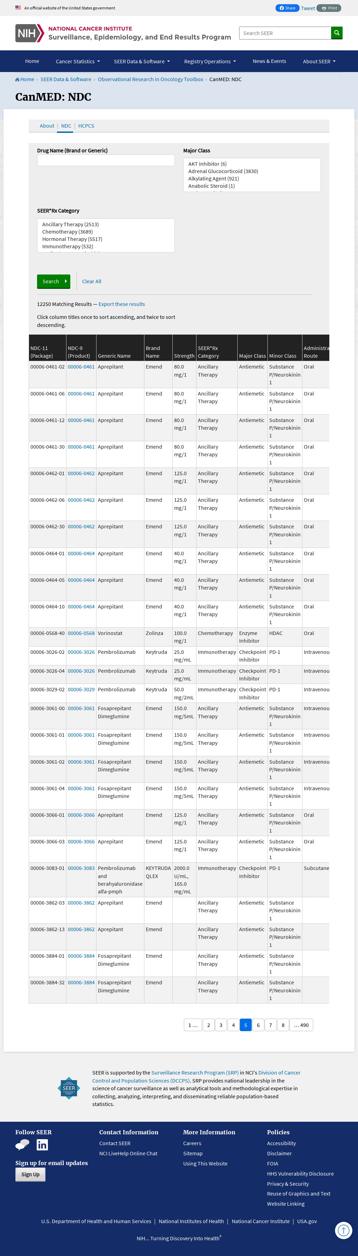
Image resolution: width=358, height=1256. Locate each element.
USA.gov (307, 1221)
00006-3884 (81, 955)
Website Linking (286, 1203)
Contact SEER (114, 1143)
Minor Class (282, 355)
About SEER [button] (317, 61)
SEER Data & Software (66, 79)
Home (32, 60)
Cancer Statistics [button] (76, 61)
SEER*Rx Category (58, 210)
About (47, 125)
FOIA (272, 1163)
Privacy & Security (288, 1183)
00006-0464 (81, 553)
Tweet (308, 8)
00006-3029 (81, 689)
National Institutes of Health (191, 1221)
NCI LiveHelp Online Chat (128, 1153)
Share (289, 8)
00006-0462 (81, 473)
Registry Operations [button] (208, 61)
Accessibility (281, 1143)
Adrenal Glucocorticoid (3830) (252, 171)
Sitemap (193, 1153)
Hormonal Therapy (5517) (106, 239)
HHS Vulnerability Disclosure (300, 1173)
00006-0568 (81, 632)
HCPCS (86, 125)
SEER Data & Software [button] (140, 61)
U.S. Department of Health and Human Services (96, 1221)
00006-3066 (81, 814)
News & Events (269, 60)
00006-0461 (81, 366)
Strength (184, 355)
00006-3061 (81, 708)
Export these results (122, 303)
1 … (193, 1024)
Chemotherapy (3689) (106, 231)
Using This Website (205, 1163)
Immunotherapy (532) (106, 246)
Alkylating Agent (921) (252, 178)
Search (51, 281)
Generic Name (114, 355)
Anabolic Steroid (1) (252, 186)
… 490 (301, 1024)
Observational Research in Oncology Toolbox (150, 79)
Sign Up (30, 1174)
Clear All (91, 281)
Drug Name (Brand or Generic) (72, 150)
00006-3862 (81, 902)
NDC (66, 125)
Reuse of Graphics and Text (298, 1193)
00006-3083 (81, 867)
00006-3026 (81, 651)
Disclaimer (279, 1153)
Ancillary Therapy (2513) (106, 224)
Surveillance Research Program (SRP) (195, 1072)
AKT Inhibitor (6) (252, 163)
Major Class (196, 150)
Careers (192, 1143)
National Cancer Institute (261, 1221)
